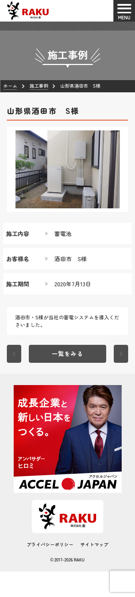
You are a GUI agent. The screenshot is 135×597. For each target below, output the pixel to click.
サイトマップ (94, 544)
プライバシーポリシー (50, 544)
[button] (12, 169)
